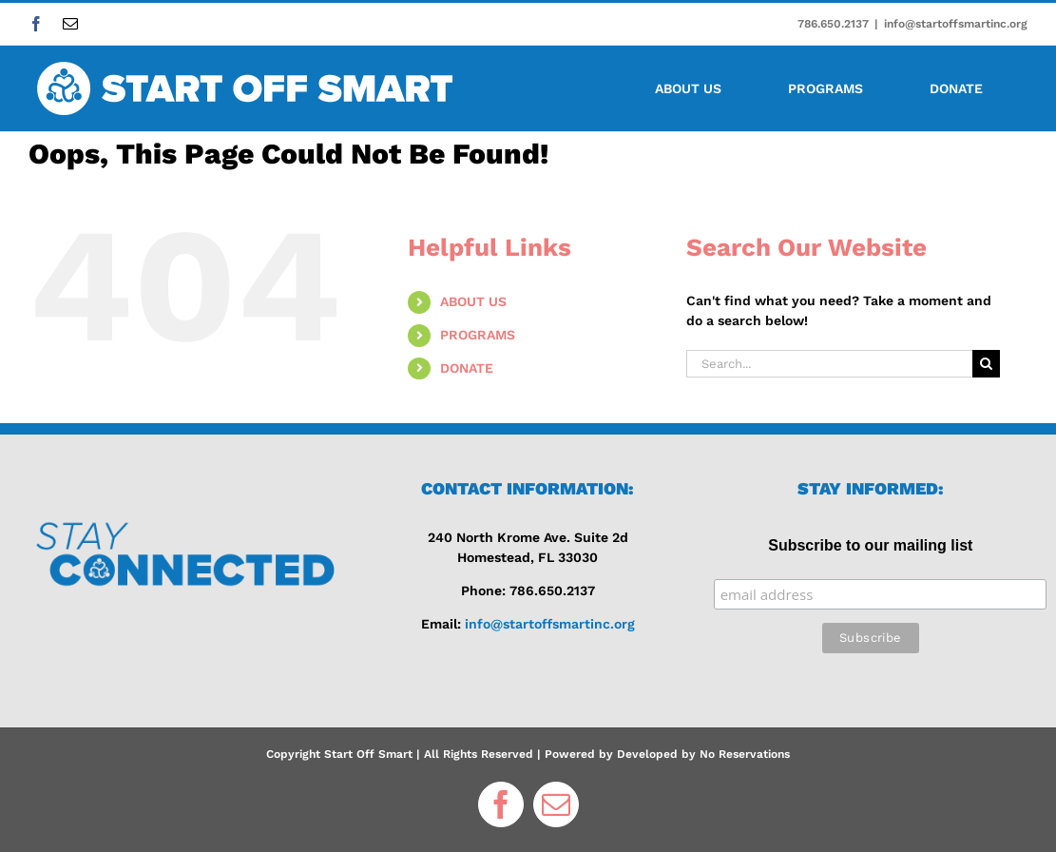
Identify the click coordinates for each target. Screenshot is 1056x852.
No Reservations (745, 754)
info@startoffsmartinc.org (955, 23)
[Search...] (829, 364)
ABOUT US (473, 301)
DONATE (466, 368)
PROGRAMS (477, 334)
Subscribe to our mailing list (870, 545)
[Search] (986, 364)
